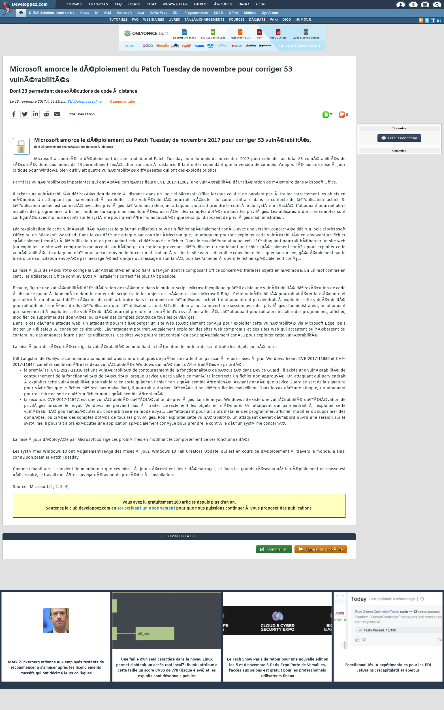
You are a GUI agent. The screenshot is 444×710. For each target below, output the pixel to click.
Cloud (84, 13)
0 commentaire (122, 102)
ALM (107, 13)
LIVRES (174, 20)
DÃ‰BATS (257, 20)
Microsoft (124, 13)
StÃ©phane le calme (84, 102)
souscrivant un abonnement (146, 508)
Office (233, 13)
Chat (151, 4)
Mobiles (250, 13)
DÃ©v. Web (158, 13)
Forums (74, 4)
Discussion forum (399, 138)
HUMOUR (303, 20)
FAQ (118, 4)
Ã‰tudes (223, 4)
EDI (176, 13)
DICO (286, 20)
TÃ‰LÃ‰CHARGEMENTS (204, 20)
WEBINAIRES (153, 20)
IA (96, 13)
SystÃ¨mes (270, 13)
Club (260, 4)
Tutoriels (98, 4)
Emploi (200, 4)
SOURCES (236, 20)
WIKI (274, 20)
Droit (244, 4)
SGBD (218, 13)
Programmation (196, 13)
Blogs (134, 4)
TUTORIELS (118, 20)
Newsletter (175, 4)
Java (140, 13)
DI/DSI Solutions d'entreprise (51, 13)
